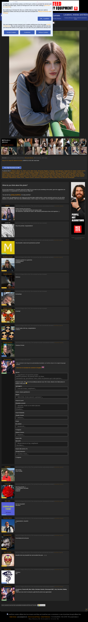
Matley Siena (69, 174)
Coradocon (5, 172)
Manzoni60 (46, 174)
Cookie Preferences (45, 617)
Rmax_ (23, 177)
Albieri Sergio (33, 170)
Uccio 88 (64, 177)
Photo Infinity (56, 176)
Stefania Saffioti (53, 177)
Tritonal (60, 177)
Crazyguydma (11, 172)
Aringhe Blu (67, 170)
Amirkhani (51, 170)
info (80, 238)
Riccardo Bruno (29, 158)
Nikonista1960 (15, 176)
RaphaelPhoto (12, 177)
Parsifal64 (40, 176)
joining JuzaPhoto (16, 194)
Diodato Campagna (34, 172)
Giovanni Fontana (43, 173)
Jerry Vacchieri (80, 173)
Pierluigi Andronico (65, 176)
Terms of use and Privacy (34, 617)
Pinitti (77, 176)
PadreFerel (34, 176)
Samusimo (37, 177)
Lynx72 (41, 174)
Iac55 (68, 173)
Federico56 (64, 172)
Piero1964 (73, 176)
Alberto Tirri (19, 170)
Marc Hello (52, 174)
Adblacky (13, 170)
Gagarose (22, 173)
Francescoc (80, 172)
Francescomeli (6, 173)
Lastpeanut (8, 174)
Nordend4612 (23, 176)
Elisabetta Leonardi (44, 172)
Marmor (63, 174)
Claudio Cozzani (81, 170)
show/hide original (58, 206)
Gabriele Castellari (15, 173)
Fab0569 (52, 172)
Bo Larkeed (73, 170)
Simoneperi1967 (44, 177)
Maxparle (82, 174)
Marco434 (58, 174)
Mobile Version (12, 617)
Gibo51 (27, 173)
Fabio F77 (57, 172)
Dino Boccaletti (25, 172)
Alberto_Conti (26, 170)
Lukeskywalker (34, 174)
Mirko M (4, 176)
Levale (13, 174)
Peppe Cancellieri (48, 176)
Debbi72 (18, 172)
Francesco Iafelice (72, 172)
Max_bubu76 (76, 174)
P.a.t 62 (29, 176)
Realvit (18, 177)
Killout (3, 174)
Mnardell (9, 176)
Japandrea (73, 173)
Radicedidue (5, 177)
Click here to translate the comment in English (30, 367)
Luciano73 (27, 174)
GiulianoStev (52, 173)
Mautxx (7, 240)
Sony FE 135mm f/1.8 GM (15, 160)
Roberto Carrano (29, 177)
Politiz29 (82, 176)
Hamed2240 (59, 173)
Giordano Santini (34, 173)
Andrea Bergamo (59, 170)
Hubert (64, 173)
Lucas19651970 (20, 174)
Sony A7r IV (5, 160)
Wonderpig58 (70, 177)
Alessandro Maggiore (43, 170)
